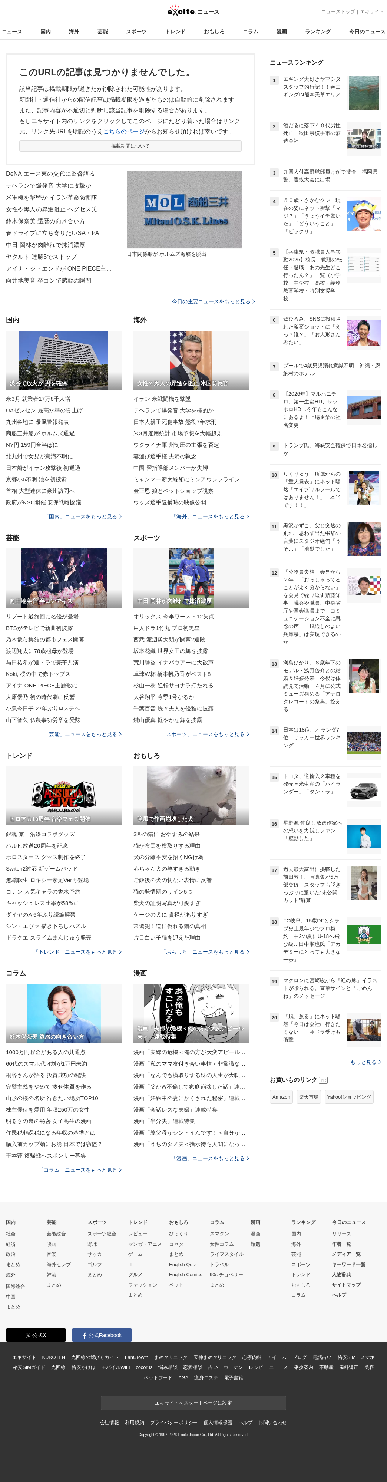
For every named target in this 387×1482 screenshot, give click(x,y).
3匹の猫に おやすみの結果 (166, 834)
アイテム (276, 1357)
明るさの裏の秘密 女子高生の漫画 (49, 1121)
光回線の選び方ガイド (95, 1357)
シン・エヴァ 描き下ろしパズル (46, 926)
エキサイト (372, 11)
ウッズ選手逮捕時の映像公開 (169, 502)
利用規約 (134, 1422)
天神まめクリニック (215, 1357)
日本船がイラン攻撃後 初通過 (43, 468)
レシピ (256, 1367)
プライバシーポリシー (174, 1422)
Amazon (281, 1097)
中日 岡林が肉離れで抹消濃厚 (45, 245)
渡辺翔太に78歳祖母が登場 (40, 651)
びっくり (178, 1234)
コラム (250, 31)
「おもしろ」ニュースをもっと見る (205, 952)
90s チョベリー (226, 1274)
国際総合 (15, 1286)
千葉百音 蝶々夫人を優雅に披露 (173, 708)
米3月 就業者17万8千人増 (38, 399)
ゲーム (135, 1254)
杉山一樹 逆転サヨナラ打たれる (173, 685)
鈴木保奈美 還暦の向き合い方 (45, 221)
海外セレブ (59, 1264)
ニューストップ (338, 11)
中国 (11, 1297)
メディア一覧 (346, 1254)
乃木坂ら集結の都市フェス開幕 (45, 639)
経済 (11, 1244)
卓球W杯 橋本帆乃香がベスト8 (172, 674)
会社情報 (109, 1422)
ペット (176, 1285)
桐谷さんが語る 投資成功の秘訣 (46, 1075)
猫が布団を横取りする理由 (167, 845)
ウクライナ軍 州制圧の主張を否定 (176, 445)
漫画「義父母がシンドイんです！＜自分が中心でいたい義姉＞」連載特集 (191, 1132)
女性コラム (222, 1244)
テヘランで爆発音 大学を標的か (173, 410)
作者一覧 (341, 1244)
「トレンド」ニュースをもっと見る (77, 952)
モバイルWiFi (115, 1367)
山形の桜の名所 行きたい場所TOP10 (52, 1098)
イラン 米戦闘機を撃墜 (162, 399)
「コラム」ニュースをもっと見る (80, 1170)
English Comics (185, 1274)
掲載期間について (130, 146)
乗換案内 (303, 1367)
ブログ (299, 1357)
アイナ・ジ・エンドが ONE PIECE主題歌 (61, 268)
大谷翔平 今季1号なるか (163, 697)
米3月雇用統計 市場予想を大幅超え (177, 433)
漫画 (282, 31)
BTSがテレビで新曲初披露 (39, 628)
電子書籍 (233, 1377)
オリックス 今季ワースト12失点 (173, 616)
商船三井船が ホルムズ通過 (40, 433)
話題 (255, 1244)
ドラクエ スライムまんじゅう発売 (49, 937)
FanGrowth (136, 1357)
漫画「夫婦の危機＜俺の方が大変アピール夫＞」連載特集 (191, 1052)
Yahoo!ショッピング (349, 1097)
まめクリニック (171, 1357)
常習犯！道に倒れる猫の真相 (169, 926)
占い (213, 1367)
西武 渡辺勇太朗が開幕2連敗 (169, 639)
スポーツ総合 (101, 1234)
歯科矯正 (348, 1367)
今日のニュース (367, 31)
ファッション (142, 1285)
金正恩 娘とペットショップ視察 (173, 491)
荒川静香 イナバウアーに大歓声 (173, 662)
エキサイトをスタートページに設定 (193, 1403)
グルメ (135, 1274)
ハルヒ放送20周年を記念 (37, 845)
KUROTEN (53, 1357)
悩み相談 (167, 1367)
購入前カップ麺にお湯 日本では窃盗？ (54, 1144)
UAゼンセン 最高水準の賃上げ (44, 410)
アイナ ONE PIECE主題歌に (41, 685)
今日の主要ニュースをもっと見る (213, 301)
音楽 (51, 1254)
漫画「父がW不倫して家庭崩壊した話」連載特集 (191, 1086)
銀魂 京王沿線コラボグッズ (40, 834)
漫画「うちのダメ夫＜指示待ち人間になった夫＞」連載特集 (191, 1144)
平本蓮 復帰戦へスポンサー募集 (46, 1155)
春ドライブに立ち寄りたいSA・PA (52, 233)
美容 (369, 1367)
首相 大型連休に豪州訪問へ (40, 491)
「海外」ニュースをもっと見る (210, 516)
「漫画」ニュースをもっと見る (210, 1158)
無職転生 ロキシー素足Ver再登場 (47, 880)
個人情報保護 (218, 1422)
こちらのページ (124, 131)
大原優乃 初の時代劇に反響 (40, 697)
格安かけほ (83, 1367)
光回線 (58, 1367)
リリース (341, 1234)
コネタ (176, 1244)
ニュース (11, 31)
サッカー (97, 1254)
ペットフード (158, 1377)
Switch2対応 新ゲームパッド (42, 868)
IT (130, 1264)
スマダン (219, 1234)
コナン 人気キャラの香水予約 (43, 891)
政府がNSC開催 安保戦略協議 (43, 502)
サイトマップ (346, 1285)
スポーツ (136, 31)
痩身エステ (206, 1377)
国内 (45, 31)
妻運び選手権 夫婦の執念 (165, 456)
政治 (11, 1254)
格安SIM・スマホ (356, 1357)
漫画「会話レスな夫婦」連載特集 (175, 1109)
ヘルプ (339, 1295)
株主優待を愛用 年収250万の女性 (48, 1109)
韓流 (51, 1274)
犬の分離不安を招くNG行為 (168, 857)
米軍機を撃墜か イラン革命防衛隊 (51, 197)
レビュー (138, 1234)
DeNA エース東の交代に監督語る (50, 174)
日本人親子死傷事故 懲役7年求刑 (174, 422)
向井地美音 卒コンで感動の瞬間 (48, 280)
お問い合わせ (272, 1422)
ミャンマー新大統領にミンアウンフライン (186, 479)
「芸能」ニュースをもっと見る (83, 734)
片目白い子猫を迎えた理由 (167, 937)
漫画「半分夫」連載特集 (164, 1121)
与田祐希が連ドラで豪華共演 (42, 662)
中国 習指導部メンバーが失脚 (170, 468)
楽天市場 (308, 1097)
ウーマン (233, 1367)
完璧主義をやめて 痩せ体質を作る (49, 1086)
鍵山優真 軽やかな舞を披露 (167, 720)
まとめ (13, 1264)
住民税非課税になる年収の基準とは (51, 1132)
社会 (11, 1234)
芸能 (102, 31)
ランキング (318, 31)
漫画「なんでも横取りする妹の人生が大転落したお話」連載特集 (191, 1075)
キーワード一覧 (349, 1264)
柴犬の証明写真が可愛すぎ (167, 903)
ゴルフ (94, 1264)
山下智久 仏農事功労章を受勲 (43, 720)
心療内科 (251, 1357)
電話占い (321, 1357)
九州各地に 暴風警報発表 (37, 422)
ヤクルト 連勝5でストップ (41, 257)
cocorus (144, 1367)
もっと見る (365, 1062)
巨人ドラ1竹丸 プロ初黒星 (166, 628)
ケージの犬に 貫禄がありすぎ (170, 914)
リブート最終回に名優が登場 (42, 616)
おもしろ (214, 31)
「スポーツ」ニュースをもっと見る (205, 734)
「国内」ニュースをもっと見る (83, 516)
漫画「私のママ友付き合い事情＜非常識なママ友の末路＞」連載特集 (191, 1063)
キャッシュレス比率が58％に (42, 903)
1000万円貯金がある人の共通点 (46, 1052)
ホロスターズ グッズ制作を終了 (46, 857)
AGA (183, 1377)
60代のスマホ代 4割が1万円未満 (46, 1063)
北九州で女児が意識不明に (39, 456)
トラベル (219, 1264)
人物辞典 (341, 1274)
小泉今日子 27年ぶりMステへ (43, 708)
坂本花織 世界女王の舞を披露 (170, 651)
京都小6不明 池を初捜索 (36, 479)
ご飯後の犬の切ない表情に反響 (172, 880)
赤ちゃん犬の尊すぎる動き (167, 868)
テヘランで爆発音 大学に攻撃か (48, 185)
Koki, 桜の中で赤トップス (38, 674)
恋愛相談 (192, 1367)
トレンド (175, 31)
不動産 (326, 1367)
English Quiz (182, 1264)
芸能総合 (56, 1234)
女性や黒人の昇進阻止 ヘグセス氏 (51, 209)
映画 (51, 1244)
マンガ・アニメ (145, 1244)
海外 (74, 31)
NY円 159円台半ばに (32, 445)
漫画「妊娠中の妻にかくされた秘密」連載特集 (191, 1098)
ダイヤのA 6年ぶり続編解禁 (41, 914)
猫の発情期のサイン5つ (163, 891)
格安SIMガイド (29, 1367)
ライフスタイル (227, 1254)
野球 (92, 1244)
